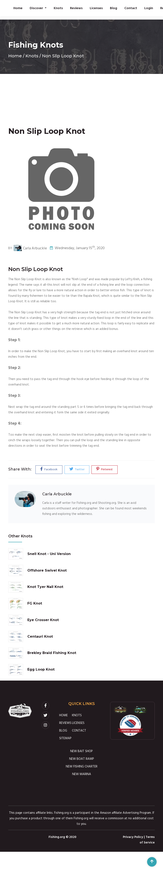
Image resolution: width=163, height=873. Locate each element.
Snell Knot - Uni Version (49, 554)
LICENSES (78, 723)
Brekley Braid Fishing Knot (51, 653)
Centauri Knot (40, 636)
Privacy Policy (133, 837)
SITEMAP (65, 738)
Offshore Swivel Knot (47, 570)
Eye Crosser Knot (43, 620)
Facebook (49, 469)
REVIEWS (65, 723)
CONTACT (79, 730)
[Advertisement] (81, 96)
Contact (130, 8)
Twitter (76, 469)
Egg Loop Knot (41, 669)
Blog (113, 8)
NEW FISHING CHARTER (81, 766)
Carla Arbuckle (30, 248)
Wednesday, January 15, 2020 (77, 248)
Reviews (76, 8)
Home (17, 8)
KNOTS (77, 715)
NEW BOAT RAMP (81, 758)
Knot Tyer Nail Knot (45, 587)
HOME (63, 715)
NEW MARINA (81, 774)
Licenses (96, 8)
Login (148, 8)
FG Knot (34, 603)
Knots (58, 8)
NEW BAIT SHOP (81, 751)
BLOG (63, 730)
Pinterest (104, 469)
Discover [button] (37, 8)
